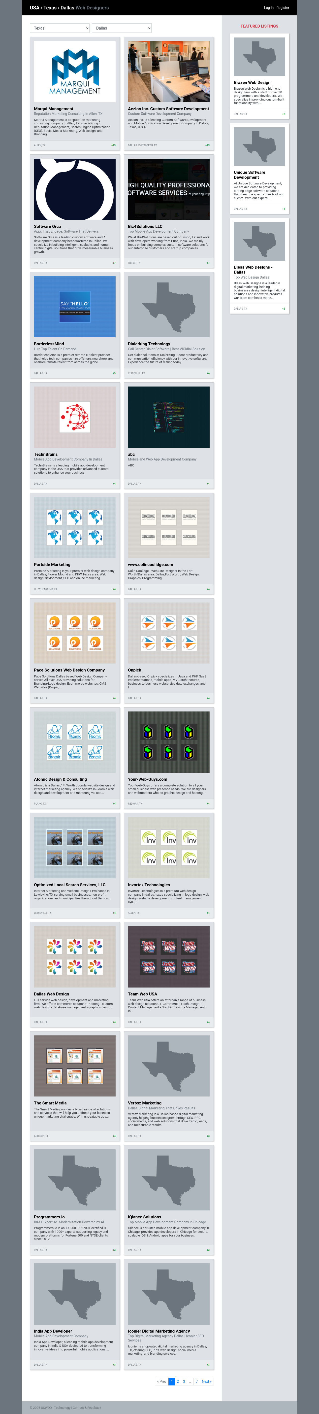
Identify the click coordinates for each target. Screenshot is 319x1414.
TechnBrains (46, 454)
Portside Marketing (52, 564)
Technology (62, 1408)
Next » (207, 1381)
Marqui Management (53, 108)
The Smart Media (50, 1102)
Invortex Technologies (149, 884)
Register (283, 8)
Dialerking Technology (149, 343)
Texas (50, 8)
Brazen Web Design (252, 82)
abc (131, 454)
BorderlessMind (49, 343)
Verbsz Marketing (144, 1102)
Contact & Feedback (87, 1408)
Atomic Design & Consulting (60, 779)
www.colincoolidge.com (150, 564)
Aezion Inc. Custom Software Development (168, 108)
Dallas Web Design (51, 993)
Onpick (134, 670)
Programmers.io (49, 1216)
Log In (269, 8)
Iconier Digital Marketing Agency (159, 1331)
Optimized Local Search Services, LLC (69, 884)
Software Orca (47, 226)
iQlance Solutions (144, 1216)
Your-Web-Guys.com (147, 779)
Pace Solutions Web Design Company (69, 670)
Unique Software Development (249, 175)
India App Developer (53, 1331)
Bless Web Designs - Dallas (253, 270)
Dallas (85, 8)
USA (35, 8)
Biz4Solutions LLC (145, 226)
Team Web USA (142, 993)
